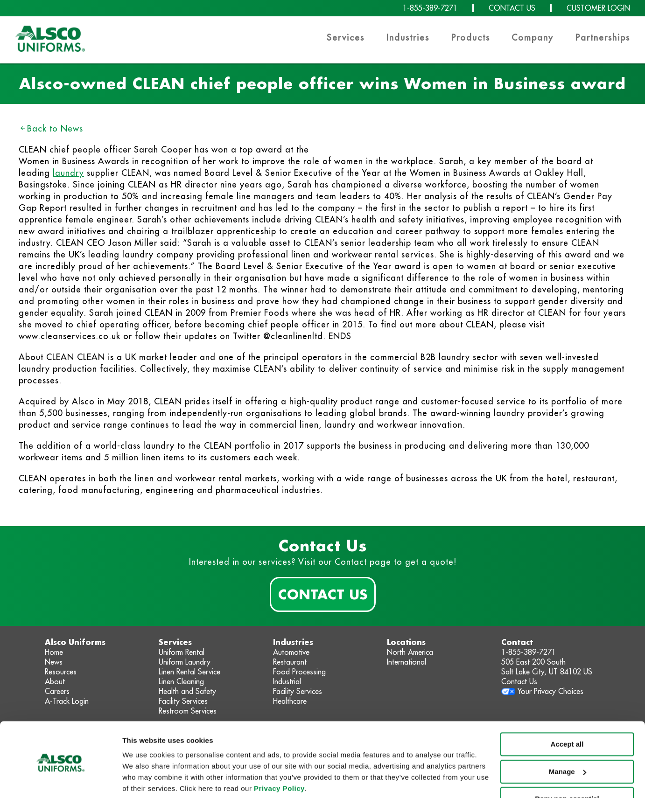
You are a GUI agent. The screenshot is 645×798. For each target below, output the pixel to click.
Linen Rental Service (189, 671)
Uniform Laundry (184, 661)
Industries (407, 37)
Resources (61, 671)
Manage (567, 737)
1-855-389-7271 (430, 8)
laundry (68, 172)
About (55, 681)
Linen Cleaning (181, 681)
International (406, 661)
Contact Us (322, 594)
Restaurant (290, 661)
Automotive (291, 652)
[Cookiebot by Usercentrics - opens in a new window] (60, 780)
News (54, 661)
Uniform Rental (181, 652)
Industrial (287, 681)
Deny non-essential (567, 764)
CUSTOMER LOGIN (598, 8)
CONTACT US (512, 8)
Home (54, 652)
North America (410, 652)
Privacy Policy (279, 754)
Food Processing (299, 671)
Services (346, 37)
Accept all (567, 710)
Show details (144, 780)
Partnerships (602, 37)
